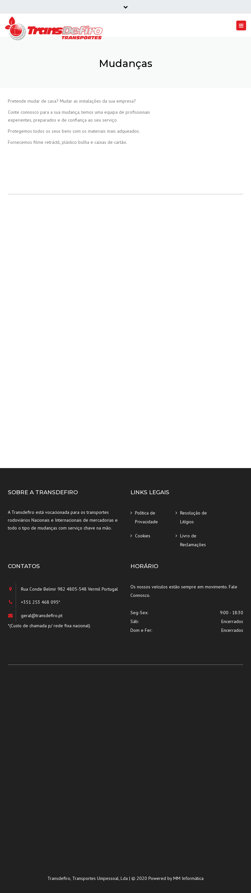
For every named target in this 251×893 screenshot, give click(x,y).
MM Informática (188, 878)
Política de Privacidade (146, 517)
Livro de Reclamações (193, 540)
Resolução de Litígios (193, 517)
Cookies (142, 536)
